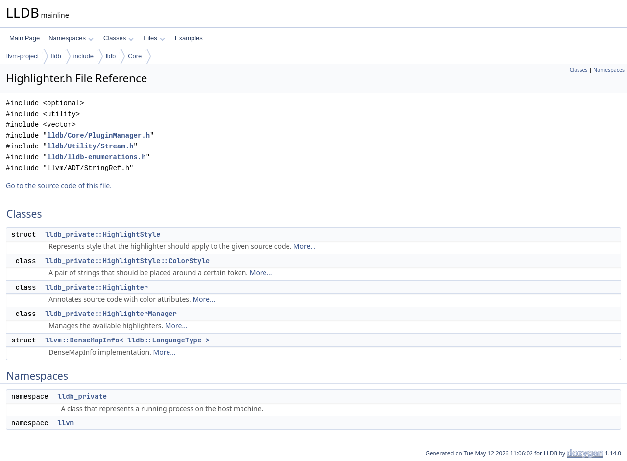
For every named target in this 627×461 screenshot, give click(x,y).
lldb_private (82, 396)
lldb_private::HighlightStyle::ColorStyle (127, 260)
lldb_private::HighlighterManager (111, 313)
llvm (65, 422)
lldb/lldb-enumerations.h (96, 157)
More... (304, 246)
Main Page (24, 38)
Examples (189, 38)
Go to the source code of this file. (59, 185)
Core (135, 56)
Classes (118, 38)
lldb (56, 56)
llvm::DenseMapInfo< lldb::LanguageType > (127, 340)
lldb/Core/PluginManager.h (98, 135)
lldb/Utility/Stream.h (90, 146)
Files (154, 38)
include (83, 56)
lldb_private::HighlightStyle (102, 234)
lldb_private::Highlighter (96, 287)
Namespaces (70, 38)
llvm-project (22, 56)
